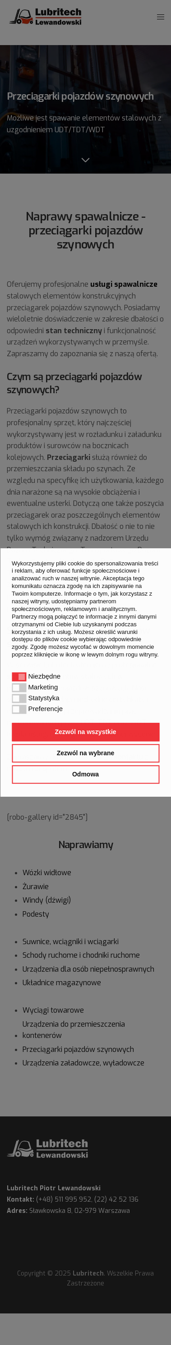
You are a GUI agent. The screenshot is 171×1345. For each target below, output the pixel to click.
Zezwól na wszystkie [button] (85, 732)
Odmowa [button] (85, 774)
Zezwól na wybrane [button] (86, 753)
